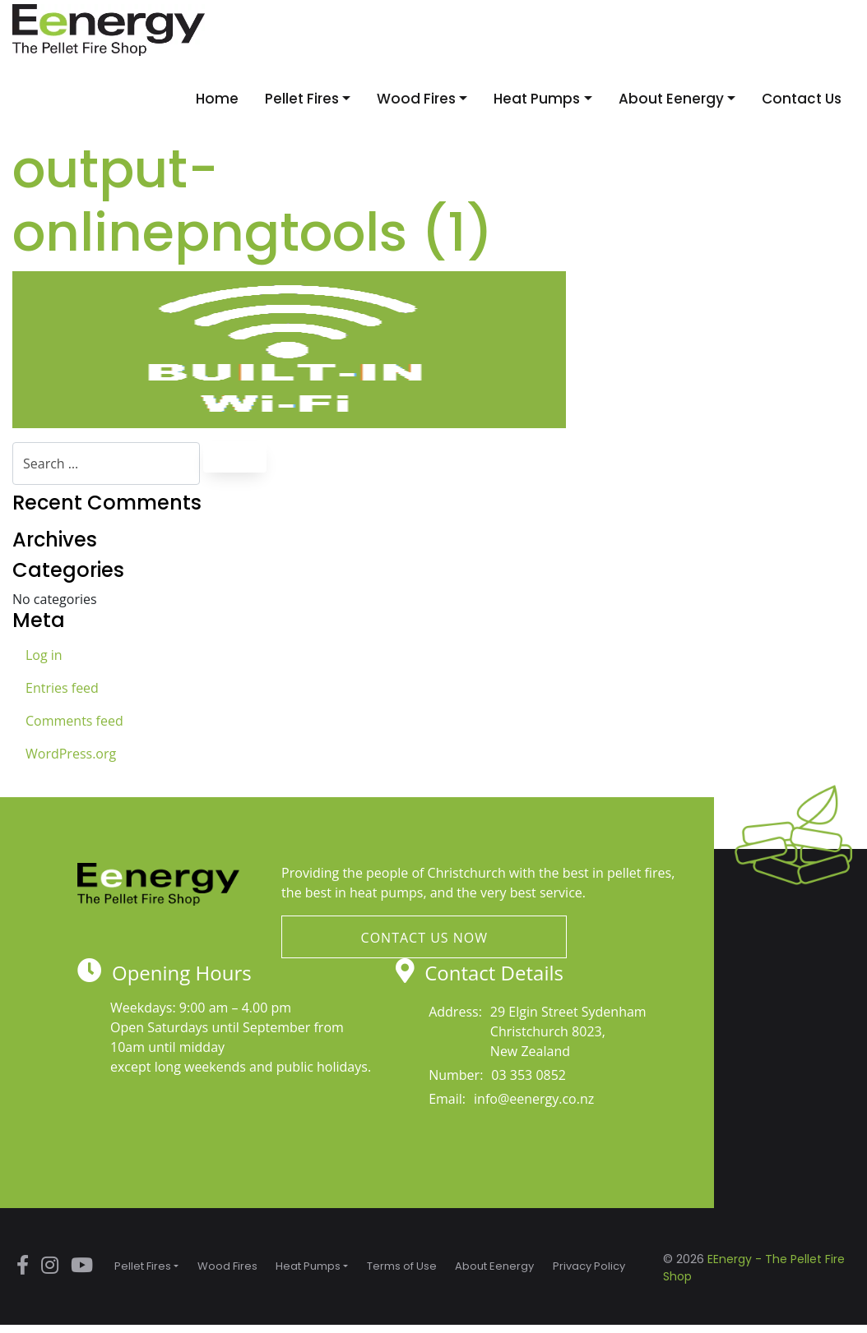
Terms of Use (402, 1266)
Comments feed (74, 721)
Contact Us (802, 98)
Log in (44, 655)
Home (217, 98)
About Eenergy (671, 98)
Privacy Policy (589, 1266)
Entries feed (62, 688)
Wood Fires (416, 98)
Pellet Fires (302, 98)
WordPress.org (71, 754)
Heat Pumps (537, 98)
